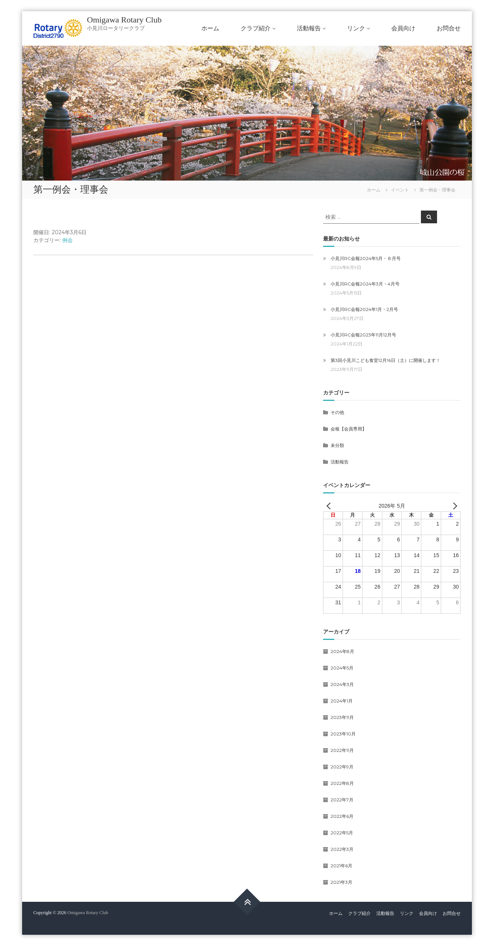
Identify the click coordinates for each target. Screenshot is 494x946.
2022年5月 (342, 832)
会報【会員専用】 (349, 429)
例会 (67, 240)
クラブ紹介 (256, 28)
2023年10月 (343, 734)
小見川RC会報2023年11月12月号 (363, 335)
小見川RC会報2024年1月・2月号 (364, 309)
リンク (356, 28)
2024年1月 (342, 701)
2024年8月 (342, 651)
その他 (337, 412)
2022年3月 (342, 849)
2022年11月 (342, 750)
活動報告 (309, 28)
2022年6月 (342, 816)
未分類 (337, 445)
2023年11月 (342, 717)
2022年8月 (342, 783)
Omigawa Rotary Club (124, 19)
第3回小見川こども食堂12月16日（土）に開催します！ (385, 360)
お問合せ (449, 28)
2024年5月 (342, 668)
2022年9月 (342, 767)
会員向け (403, 28)
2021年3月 (341, 882)
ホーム (210, 28)
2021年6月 (341, 865)
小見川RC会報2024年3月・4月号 (365, 284)
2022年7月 (342, 800)
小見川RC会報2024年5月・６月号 (366, 258)
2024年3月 (342, 684)
